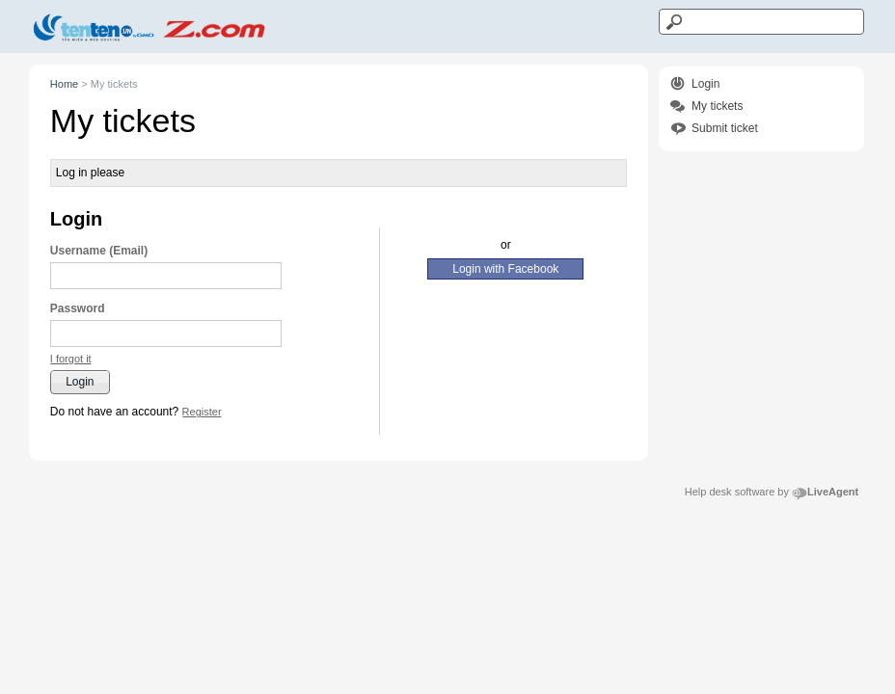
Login (705, 84)
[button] (71, 359)
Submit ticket (725, 128)
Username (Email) (99, 250)
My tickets (717, 106)
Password (77, 308)
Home (64, 84)
